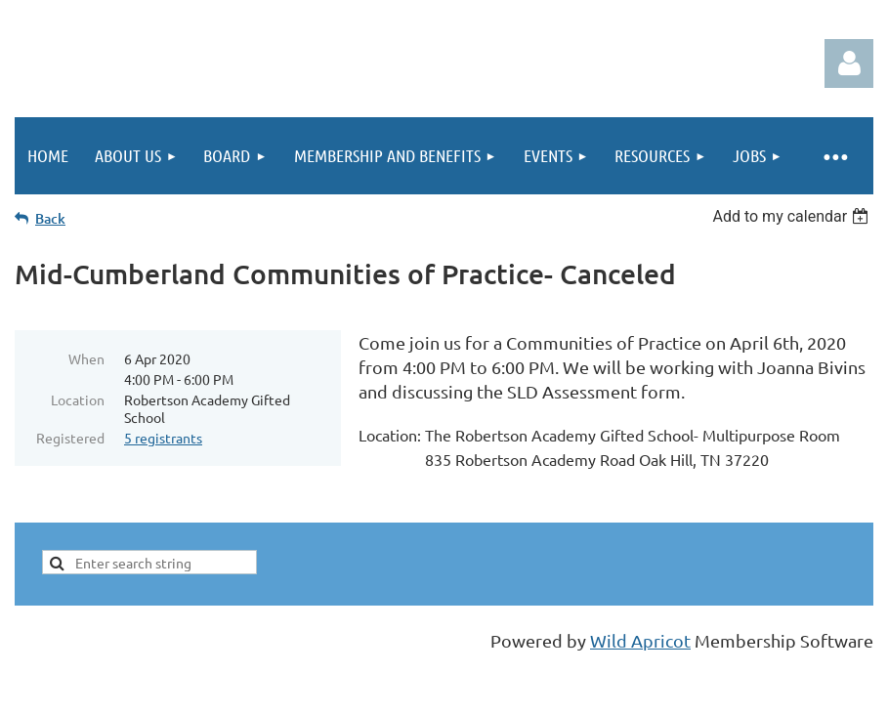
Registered (70, 437)
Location (78, 399)
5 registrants (163, 437)
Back (50, 218)
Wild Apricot (640, 640)
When (86, 358)
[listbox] (792, 216)
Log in (849, 63)
